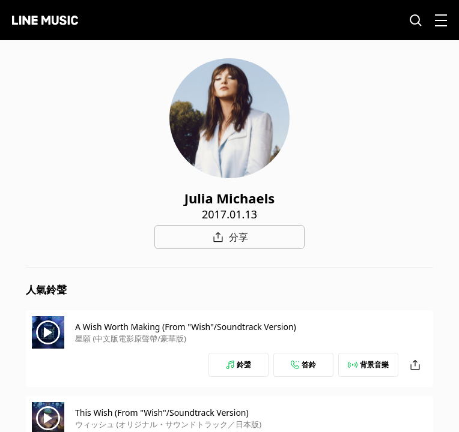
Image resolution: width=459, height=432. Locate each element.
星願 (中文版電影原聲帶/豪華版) (130, 338)
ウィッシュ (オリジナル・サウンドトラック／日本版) (168, 424)
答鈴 (303, 364)
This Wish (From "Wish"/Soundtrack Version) (162, 412)
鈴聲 (238, 364)
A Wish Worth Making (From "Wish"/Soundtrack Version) (185, 326)
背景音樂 (368, 364)
